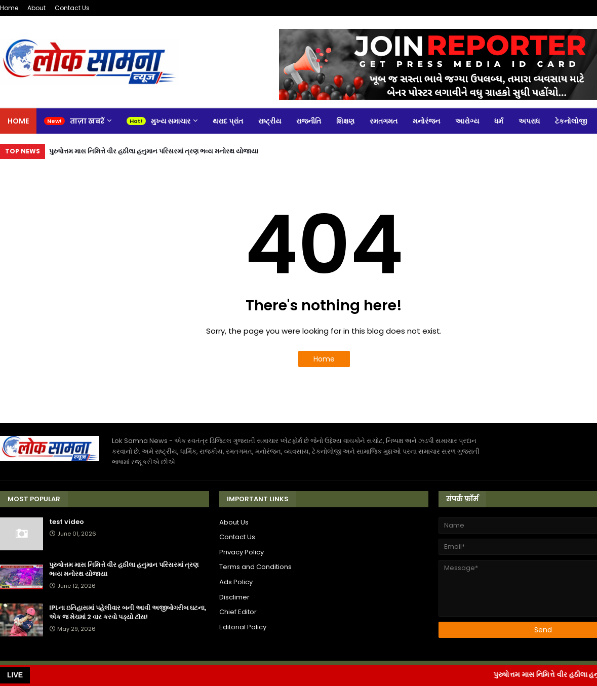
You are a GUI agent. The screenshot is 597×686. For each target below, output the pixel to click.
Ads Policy (236, 582)
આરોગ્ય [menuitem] (467, 121)
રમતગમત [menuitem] (383, 121)
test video (66, 522)
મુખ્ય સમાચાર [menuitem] (170, 121)
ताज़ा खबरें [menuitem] (87, 121)
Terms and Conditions (255, 567)
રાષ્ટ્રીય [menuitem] (269, 121)
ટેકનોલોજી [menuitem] (571, 121)
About (36, 8)
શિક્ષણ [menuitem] (345, 121)
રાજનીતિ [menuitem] (308, 121)
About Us (234, 522)
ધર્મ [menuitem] (498, 121)
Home (9, 8)
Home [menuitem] (18, 121)
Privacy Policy (241, 552)
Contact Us (72, 8)
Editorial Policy (242, 627)
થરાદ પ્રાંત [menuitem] (228, 121)
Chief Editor (238, 612)
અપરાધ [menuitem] (529, 121)
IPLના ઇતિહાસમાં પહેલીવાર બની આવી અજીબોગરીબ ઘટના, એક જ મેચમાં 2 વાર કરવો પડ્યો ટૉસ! (127, 612)
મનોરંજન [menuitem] (426, 121)
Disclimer (234, 597)
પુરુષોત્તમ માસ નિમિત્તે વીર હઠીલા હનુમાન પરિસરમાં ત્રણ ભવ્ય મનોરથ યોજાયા (153, 151)
